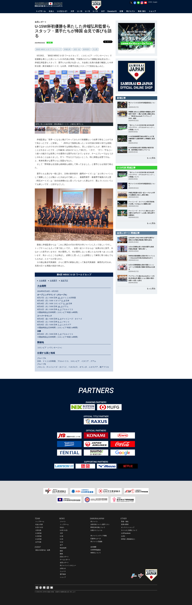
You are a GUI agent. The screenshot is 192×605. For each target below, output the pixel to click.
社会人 (62, 527)
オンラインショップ (127, 527)
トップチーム (39, 521)
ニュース (63, 571)
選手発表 (63, 574)
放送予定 (64, 280)
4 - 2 (59, 309)
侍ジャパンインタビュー (68, 565)
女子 (61, 545)
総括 (61, 551)
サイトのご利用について (129, 530)
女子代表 (38, 542)
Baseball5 (63, 548)
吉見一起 (77, 49)
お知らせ (63, 568)
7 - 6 (59, 334)
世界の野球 (124, 524)
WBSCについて (95, 553)
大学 (61, 533)
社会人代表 (39, 524)
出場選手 (53, 280)
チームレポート (65, 559)
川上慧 (95, 49)
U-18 (61, 536)
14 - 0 (60, 306)
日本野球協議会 (95, 550)
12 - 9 (60, 298)
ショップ (63, 577)
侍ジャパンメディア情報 (98, 536)
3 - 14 (65, 303)
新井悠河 (86, 49)
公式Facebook (126, 533)
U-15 (61, 539)
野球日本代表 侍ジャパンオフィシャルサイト (49, 4)
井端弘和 (67, 49)
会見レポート (64, 562)
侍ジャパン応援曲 (96, 541)
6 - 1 (59, 322)
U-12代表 (38, 539)
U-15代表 (38, 536)
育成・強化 (124, 521)
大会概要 (42, 280)
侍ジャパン (94, 521)
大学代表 (38, 530)
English (155, 2)
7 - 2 (59, 325)
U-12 (61, 542)
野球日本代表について (97, 527)
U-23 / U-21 (39, 527)
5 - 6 (59, 319)
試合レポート (64, 557)
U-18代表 (38, 533)
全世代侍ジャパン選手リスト (100, 524)
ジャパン (63, 521)
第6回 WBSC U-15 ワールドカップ (48, 49)
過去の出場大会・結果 (42, 550)
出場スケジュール (96, 530)
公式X (123, 536)
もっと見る (151, 158)
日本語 (150, 2)
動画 (61, 554)
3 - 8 (63, 301)
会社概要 (93, 547)
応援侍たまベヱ (95, 538)
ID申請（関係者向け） (128, 539)
